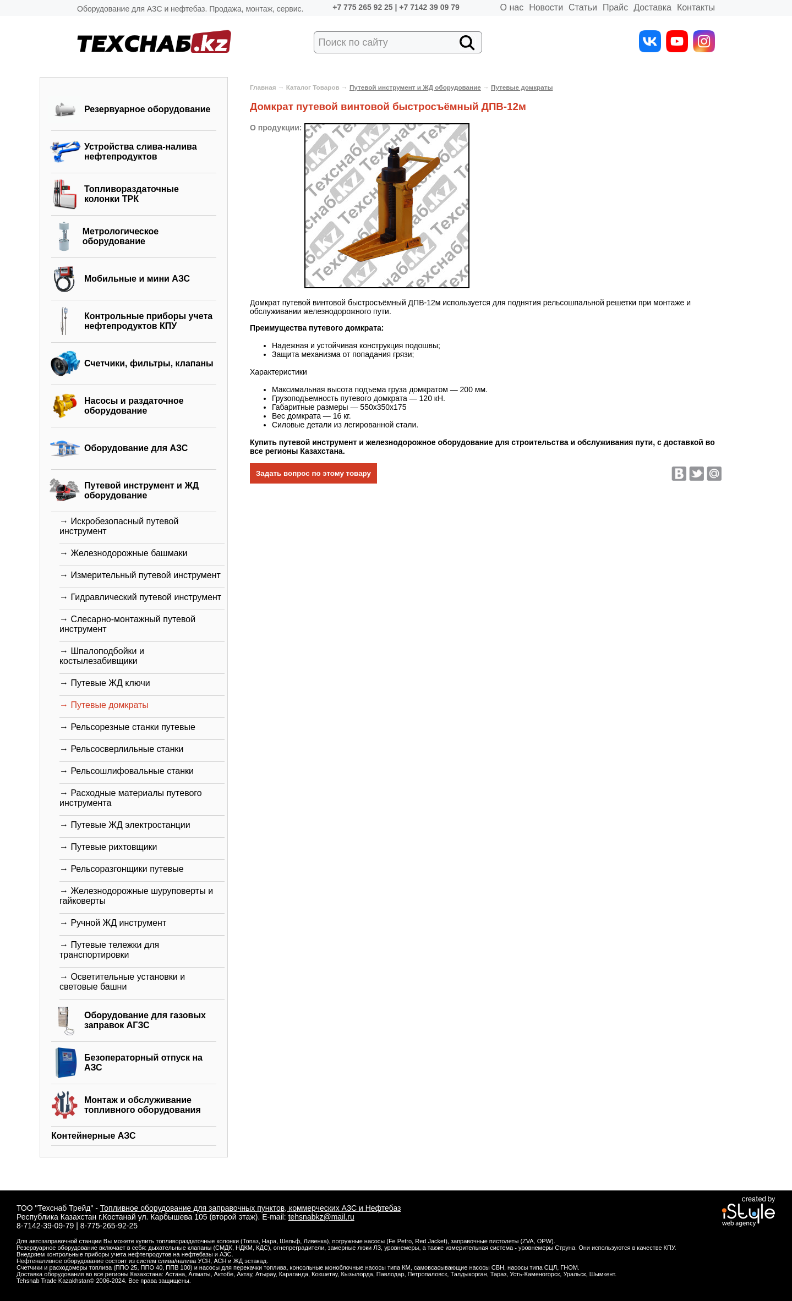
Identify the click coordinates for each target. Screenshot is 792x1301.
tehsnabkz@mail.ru (321, 1216)
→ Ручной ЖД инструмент (112, 922)
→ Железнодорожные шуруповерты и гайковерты (136, 895)
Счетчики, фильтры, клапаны (149, 363)
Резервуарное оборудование (147, 109)
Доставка (652, 7)
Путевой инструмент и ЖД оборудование (141, 490)
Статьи (583, 7)
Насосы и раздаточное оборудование (134, 405)
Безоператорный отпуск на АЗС (143, 1062)
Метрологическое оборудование (121, 236)
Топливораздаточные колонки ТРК (131, 194)
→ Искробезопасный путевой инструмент (118, 526)
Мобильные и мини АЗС (137, 278)
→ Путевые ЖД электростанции (124, 825)
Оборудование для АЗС (136, 448)
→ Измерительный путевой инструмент (140, 575)
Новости (546, 7)
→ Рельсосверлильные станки (121, 749)
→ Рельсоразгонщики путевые (121, 869)
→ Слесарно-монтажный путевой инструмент (127, 624)
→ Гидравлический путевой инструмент (140, 597)
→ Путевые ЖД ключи (104, 683)
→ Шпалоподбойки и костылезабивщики (101, 656)
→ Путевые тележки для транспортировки (109, 949)
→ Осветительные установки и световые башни (122, 981)
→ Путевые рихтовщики (108, 847)
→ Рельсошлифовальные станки (126, 771)
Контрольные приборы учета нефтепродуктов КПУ (148, 321)
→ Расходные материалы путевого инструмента (130, 798)
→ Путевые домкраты (104, 705)
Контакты (696, 7)
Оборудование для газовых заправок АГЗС (145, 1020)
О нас (512, 7)
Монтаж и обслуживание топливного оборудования (142, 1105)
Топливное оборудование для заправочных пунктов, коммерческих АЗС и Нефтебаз (250, 1208)
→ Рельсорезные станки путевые (127, 727)
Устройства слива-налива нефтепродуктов (140, 151)
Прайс (615, 7)
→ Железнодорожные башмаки (123, 553)
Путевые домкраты (522, 87)
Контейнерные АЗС (93, 1135)
